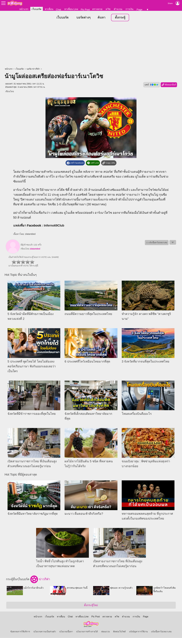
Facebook (34, 225)
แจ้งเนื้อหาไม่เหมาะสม (161, 632)
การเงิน (129, 9)
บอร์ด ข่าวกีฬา (33, 69)
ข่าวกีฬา (40, 579)
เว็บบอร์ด (36, 9)
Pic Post (85, 9)
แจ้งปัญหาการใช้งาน (138, 632)
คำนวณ (118, 9)
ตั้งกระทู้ (120, 17)
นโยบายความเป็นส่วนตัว (44, 632)
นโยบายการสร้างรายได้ (87, 632)
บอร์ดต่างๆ (83, 17)
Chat (58, 9)
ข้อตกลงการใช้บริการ (20, 632)
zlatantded (35, 249)
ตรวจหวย (97, 9)
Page (139, 9)
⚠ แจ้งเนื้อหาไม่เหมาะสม (156, 243)
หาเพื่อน (49, 9)
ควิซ (108, 9)
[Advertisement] (91, 45)
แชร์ (152, 85)
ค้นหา (101, 17)
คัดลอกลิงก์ (169, 85)
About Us (105, 632)
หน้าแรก (23, 9)
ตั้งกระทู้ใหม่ (91, 605)
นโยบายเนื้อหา (66, 632)
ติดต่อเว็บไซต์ (119, 632)
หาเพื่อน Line (71, 9)
